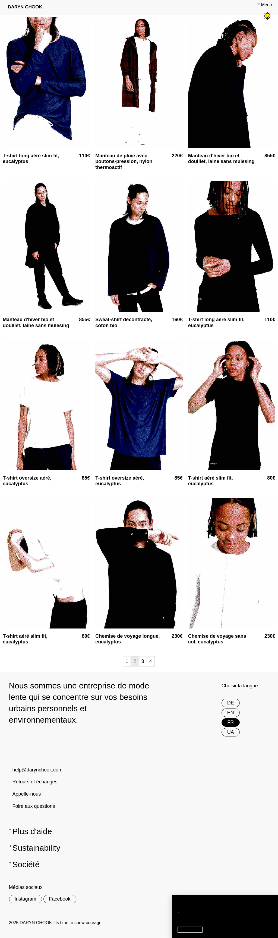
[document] (139, 469)
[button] (190, 930)
